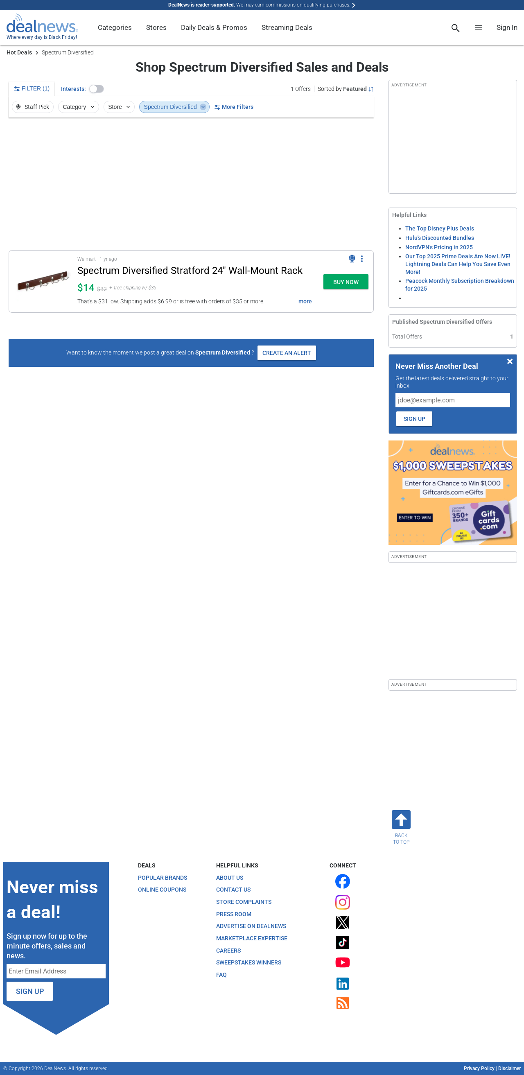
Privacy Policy (479, 1068)
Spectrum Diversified (175, 107)
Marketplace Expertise (251, 938)
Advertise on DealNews (251, 926)
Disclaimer (509, 1068)
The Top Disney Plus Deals (439, 228)
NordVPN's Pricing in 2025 (439, 247)
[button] (96, 89)
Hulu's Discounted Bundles (439, 238)
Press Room (233, 914)
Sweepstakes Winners (248, 962)
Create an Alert (286, 353)
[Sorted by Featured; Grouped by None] (346, 89)
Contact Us (233, 889)
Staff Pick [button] (32, 107)
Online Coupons (162, 889)
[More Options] (362, 259)
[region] (191, 184)
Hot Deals (19, 52)
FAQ (221, 974)
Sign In (507, 27)
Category (79, 107)
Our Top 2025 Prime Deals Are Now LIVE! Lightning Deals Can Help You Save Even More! (457, 264)
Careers (228, 950)
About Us (229, 877)
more (305, 301)
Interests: (73, 89)
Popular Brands (162, 877)
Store (119, 107)
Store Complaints (243, 902)
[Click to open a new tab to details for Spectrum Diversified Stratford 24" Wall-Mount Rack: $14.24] (43, 281)
